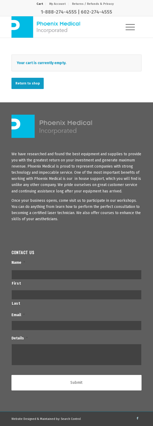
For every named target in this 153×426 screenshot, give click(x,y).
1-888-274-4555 (59, 12)
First (16, 283)
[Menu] (127, 27)
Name (18, 262)
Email (18, 315)
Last (16, 303)
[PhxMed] (63, 27)
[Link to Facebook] (138, 419)
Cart (40, 4)
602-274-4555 (96, 12)
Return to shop (27, 83)
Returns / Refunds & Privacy (93, 4)
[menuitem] (40, 4)
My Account (57, 4)
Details (19, 338)
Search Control (71, 419)
